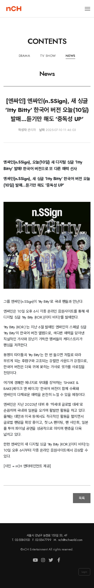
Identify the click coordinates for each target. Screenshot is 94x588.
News (70, 55)
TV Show (48, 55)
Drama (24, 55)
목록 (82, 498)
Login (84, 572)
